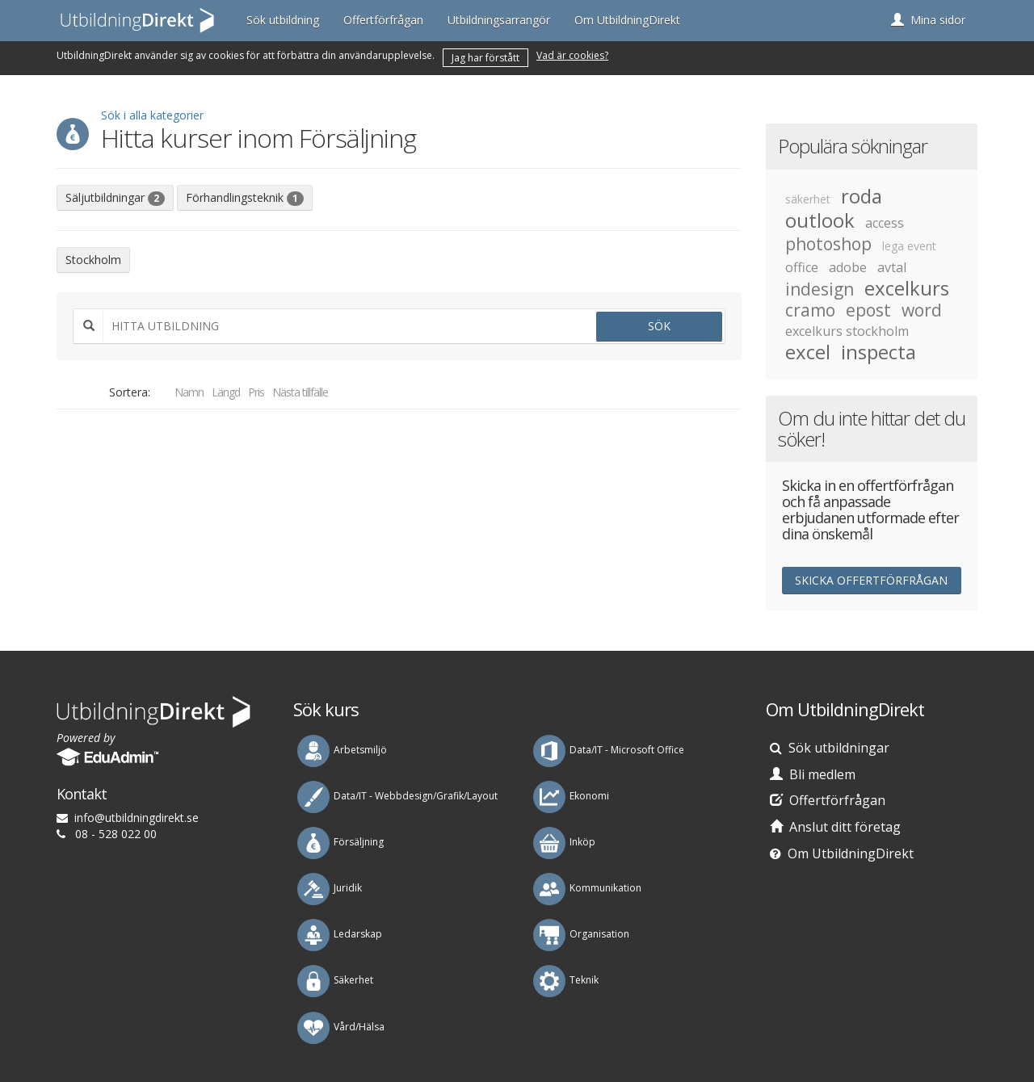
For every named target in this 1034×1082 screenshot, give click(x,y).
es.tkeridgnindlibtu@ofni (136, 817)
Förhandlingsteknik (245, 198)
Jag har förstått (485, 58)
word (922, 310)
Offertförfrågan (383, 19)
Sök (659, 325)
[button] (928, 20)
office (801, 267)
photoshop (828, 243)
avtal (891, 267)
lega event (909, 246)
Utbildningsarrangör (499, 19)
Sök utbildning (282, 19)
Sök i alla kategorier (152, 115)
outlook (820, 220)
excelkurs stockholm (847, 331)
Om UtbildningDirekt (627, 19)
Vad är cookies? (572, 55)
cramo (810, 310)
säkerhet (807, 199)
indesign (819, 289)
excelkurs (906, 288)
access (884, 223)
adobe (848, 267)
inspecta (878, 352)
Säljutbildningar (115, 198)
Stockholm (93, 259)
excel (807, 352)
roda (861, 196)
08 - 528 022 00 (116, 833)
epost (868, 310)
